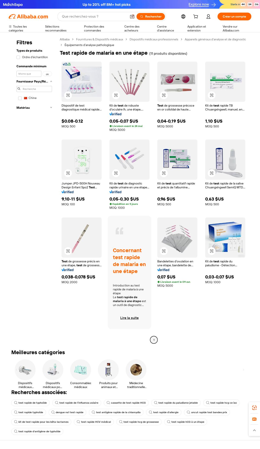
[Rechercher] (150, 16)
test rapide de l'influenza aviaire (76, 403)
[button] (132, 16)
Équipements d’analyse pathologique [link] (89, 45)
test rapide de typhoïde (30, 403)
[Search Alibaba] (94, 16)
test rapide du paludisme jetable (176, 403)
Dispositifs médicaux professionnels (154, 39)
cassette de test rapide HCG (126, 403)
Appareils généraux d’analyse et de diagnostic (215, 39)
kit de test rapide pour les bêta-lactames (41, 422)
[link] (254, 407)
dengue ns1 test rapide (67, 412)
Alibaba (65, 39)
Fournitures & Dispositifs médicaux (99, 39)
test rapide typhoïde (28, 412)
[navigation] (33, 190)
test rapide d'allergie (164, 412)
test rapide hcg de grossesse (139, 422)
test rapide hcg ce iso (221, 403)
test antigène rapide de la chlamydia (116, 412)
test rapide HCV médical (94, 422)
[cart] (196, 17)
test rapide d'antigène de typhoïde (37, 431)
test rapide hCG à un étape (185, 422)
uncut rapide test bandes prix (207, 412)
